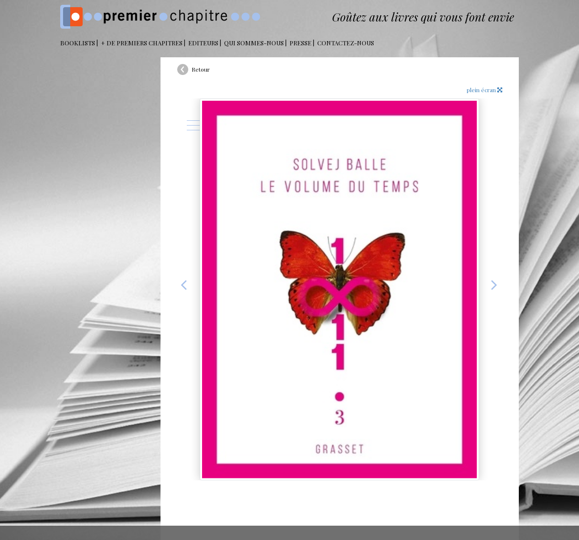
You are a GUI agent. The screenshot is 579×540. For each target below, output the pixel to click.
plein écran (484, 90)
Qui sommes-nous (254, 43)
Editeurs (203, 43)
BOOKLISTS (77, 43)
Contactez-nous (345, 43)
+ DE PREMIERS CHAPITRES (141, 43)
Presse (300, 43)
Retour (201, 69)
